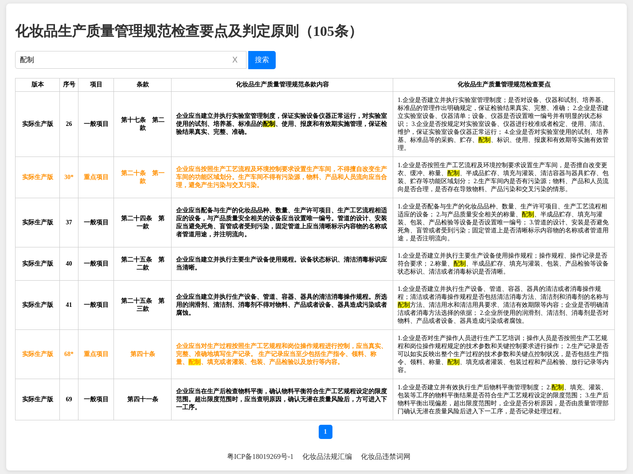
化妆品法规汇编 (327, 456)
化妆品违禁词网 (385, 456)
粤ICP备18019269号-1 (260, 456)
